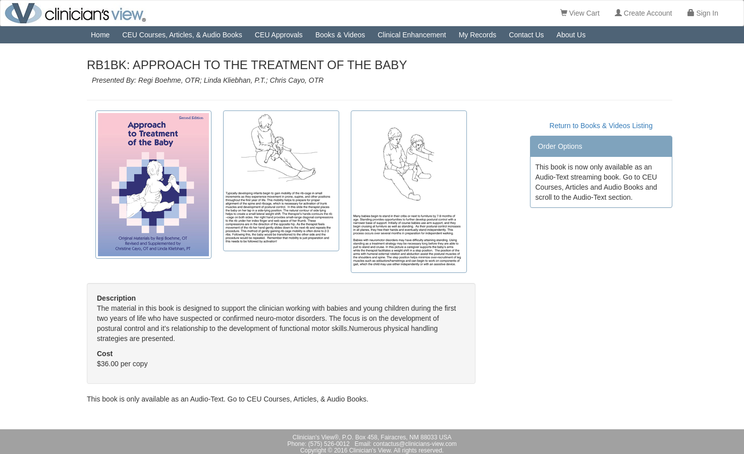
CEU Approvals (279, 35)
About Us (571, 35)
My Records (478, 35)
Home (100, 35)
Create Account (643, 13)
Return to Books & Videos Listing (601, 126)
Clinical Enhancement (412, 35)
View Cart (580, 13)
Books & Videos (340, 35)
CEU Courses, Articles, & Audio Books (182, 35)
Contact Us (526, 35)
